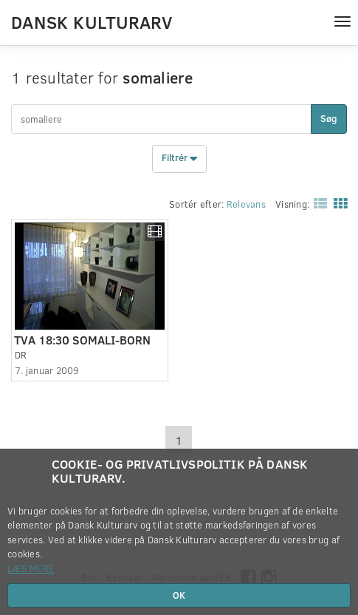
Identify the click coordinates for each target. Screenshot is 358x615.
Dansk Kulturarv (91, 21)
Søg (328, 118)
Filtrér (179, 159)
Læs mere (30, 568)
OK (179, 595)
